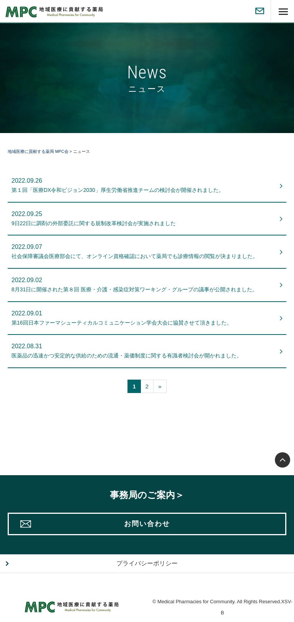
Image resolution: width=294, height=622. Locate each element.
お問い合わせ (147, 524)
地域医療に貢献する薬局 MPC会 (38, 151)
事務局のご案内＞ (147, 495)
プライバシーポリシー (147, 563)
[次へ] (160, 386)
